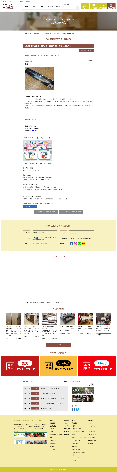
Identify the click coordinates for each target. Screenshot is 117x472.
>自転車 (74, 455)
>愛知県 (66, 423)
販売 (42, 6)
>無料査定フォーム (93, 440)
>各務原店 (52, 449)
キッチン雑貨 (82, 50)
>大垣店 (52, 446)
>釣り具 (74, 460)
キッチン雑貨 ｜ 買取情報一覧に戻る (71, 211)
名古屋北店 (36, 33)
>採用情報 (90, 423)
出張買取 (66, 420)
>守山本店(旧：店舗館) (56, 434)
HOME (26, 6)
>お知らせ (90, 428)
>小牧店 (52, 428)
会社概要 (90, 420)
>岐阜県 (66, 426)
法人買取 (66, 431)
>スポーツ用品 (76, 457)
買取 (34, 6)
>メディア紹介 (91, 426)
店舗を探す (50, 6)
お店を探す (53, 426)
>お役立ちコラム (92, 431)
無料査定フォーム (85, 7)
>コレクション (76, 440)
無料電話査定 (103, 8)
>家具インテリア (76, 426)
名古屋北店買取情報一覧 (46, 33)
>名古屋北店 (53, 440)
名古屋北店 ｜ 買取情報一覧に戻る (45, 211)
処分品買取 (67, 429)
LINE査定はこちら (30, 206)
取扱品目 (74, 423)
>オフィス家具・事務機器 (78, 452)
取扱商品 (58, 6)
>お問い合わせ (91, 437)
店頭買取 (52, 423)
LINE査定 (94, 8)
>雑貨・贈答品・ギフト (78, 431)
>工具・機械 (75, 443)
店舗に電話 (111, 8)
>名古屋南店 (53, 443)
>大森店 (52, 431)
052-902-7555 (33, 130)
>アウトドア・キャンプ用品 (79, 437)
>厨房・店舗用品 (76, 449)
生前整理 (66, 434)
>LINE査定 (90, 443)
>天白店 (52, 437)
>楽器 (73, 434)
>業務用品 (74, 446)
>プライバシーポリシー (94, 434)
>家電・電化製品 (76, 428)
